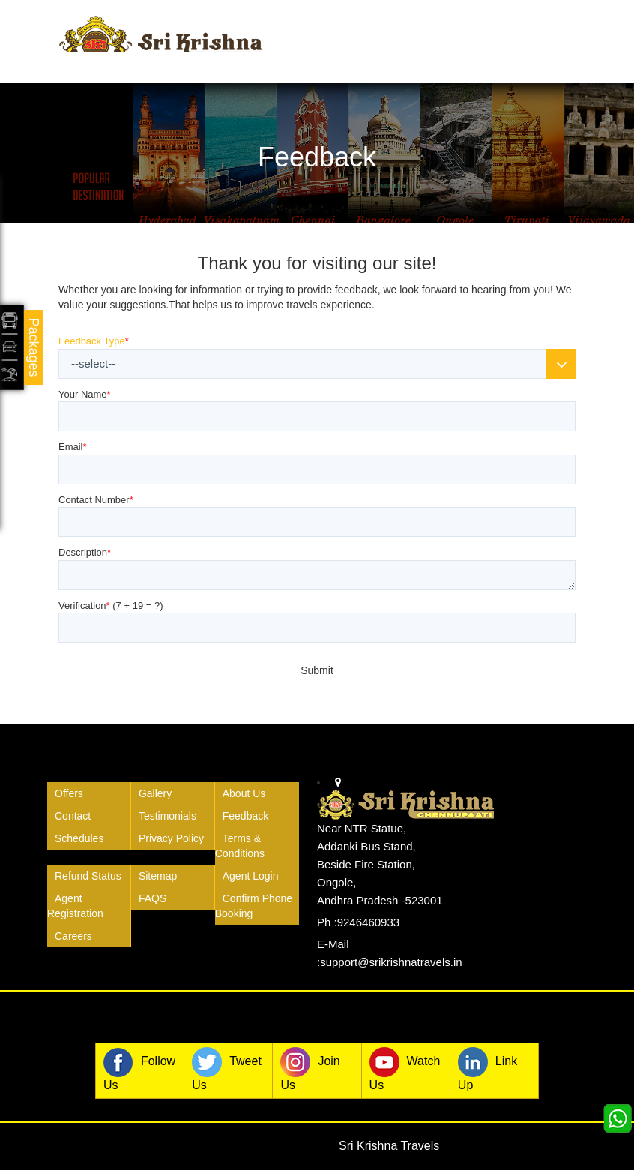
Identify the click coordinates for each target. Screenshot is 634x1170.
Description (84, 552)
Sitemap (158, 876)
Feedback (245, 816)
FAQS (152, 898)
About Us (244, 794)
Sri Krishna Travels (389, 1145)
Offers (69, 794)
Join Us (309, 1069)
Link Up (487, 1069)
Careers (73, 936)
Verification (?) (110, 605)
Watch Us (405, 1069)
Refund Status (88, 876)
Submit (317, 670)
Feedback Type (93, 340)
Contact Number (95, 500)
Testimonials (167, 816)
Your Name (84, 394)
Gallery (155, 794)
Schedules (79, 838)
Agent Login (251, 876)
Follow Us (139, 1069)
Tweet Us (227, 1069)
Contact (73, 816)
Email (72, 446)
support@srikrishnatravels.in (391, 962)
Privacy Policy (171, 838)
